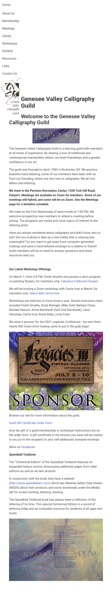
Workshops (9, 43)
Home (6, 5)
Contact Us (9, 73)
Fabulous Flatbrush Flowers (79, 281)
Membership (10, 21)
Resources (9, 58)
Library (6, 36)
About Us (8, 13)
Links (5, 66)
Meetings (8, 28)
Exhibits (7, 51)
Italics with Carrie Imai (44, 293)
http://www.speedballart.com (29, 483)
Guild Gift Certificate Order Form (30, 423)
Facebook (27, 447)
